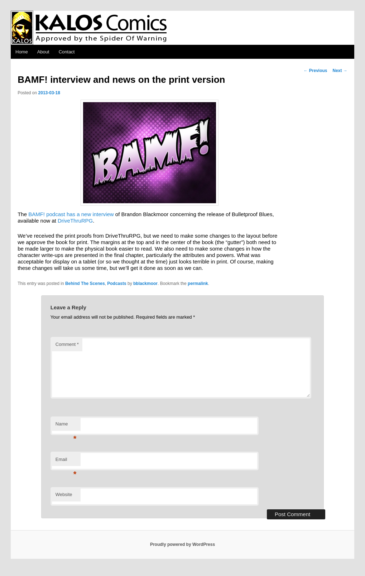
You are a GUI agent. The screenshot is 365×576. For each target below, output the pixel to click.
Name (66, 426)
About (43, 51)
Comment (67, 344)
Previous (315, 70)
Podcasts (116, 283)
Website (64, 494)
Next (339, 70)
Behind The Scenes (85, 283)
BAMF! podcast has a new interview (71, 214)
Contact (67, 51)
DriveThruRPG (75, 221)
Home (21, 51)
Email (66, 461)
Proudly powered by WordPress (182, 544)
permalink (198, 283)
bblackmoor (145, 283)
